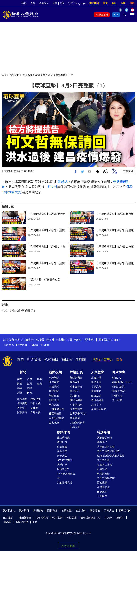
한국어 (44, 344)
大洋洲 (50, 339)
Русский (21, 344)
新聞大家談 (76, 377)
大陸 (19, 392)
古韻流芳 (96, 386)
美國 (19, 383)
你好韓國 (62, 446)
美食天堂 (62, 451)
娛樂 (39, 379)
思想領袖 (75, 395)
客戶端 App (124, 510)
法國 (69, 339)
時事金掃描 (76, 386)
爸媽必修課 (97, 400)
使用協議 (67, 510)
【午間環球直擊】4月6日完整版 (47, 263)
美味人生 (62, 455)
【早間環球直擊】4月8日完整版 (115, 230)
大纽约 (19, 339)
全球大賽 (35, 412)
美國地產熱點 (98, 409)
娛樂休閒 (63, 432)
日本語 (33, 344)
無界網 (7, 522)
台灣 (29, 383)
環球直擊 (40, 74)
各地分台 (44, 3)
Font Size (105, 171)
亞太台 (89, 339)
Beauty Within (64, 460)
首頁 (4, 74)
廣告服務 (95, 510)
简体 (61, 3)
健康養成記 (118, 391)
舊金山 (78, 339)
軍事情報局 (76, 404)
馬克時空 (75, 418)
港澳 (29, 379)
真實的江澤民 (104, 464)
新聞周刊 (54, 400)
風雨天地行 (103, 473)
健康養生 (118, 372)
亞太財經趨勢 (56, 418)
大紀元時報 (41, 517)
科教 (29, 392)
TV (116, 14)
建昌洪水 (64, 181)
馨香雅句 (96, 391)
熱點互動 (75, 382)
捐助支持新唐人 (103, 359)
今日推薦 (35, 403)
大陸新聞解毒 (77, 422)
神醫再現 (117, 395)
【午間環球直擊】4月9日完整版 (47, 213)
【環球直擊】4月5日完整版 (44, 279)
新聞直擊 (54, 395)
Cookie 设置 (68, 545)
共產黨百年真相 (106, 446)
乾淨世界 (57, 517)
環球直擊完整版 (57, 74)
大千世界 (62, 464)
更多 (34, 522)
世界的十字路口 (78, 413)
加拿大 (29, 339)
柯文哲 (52, 187)
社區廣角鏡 (55, 413)
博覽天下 (22, 407)
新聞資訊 (34, 359)
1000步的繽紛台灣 (66, 475)
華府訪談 (54, 404)
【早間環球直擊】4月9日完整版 (115, 213)
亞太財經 (54, 422)
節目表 (66, 359)
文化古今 (96, 404)
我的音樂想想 (64, 482)
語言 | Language (76, 3)
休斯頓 (60, 339)
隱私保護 (52, 510)
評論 (19, 388)
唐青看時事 (76, 409)
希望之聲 (72, 517)
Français (8, 344)
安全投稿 (81, 510)
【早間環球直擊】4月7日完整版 (115, 246)
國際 (19, 379)
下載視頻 (128, 171)
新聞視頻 (55, 372)
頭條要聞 (22, 398)
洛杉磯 (39, 339)
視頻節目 (15, 74)
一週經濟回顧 (56, 409)
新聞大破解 (76, 400)
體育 (39, 383)
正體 (55, 3)
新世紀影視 (22, 522)
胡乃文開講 (118, 386)
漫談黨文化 (103, 487)
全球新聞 (54, 377)
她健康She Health (122, 382)
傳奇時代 (102, 442)
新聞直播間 (102, 14)
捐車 (123, 3)
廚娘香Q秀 (63, 469)
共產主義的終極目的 (108, 451)
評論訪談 (76, 372)
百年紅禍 (102, 469)
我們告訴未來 (104, 437)
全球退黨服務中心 (91, 517)
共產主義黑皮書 (106, 478)
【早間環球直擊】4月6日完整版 (115, 263)
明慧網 (108, 517)
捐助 (114, 3)
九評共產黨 (103, 460)
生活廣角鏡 (63, 437)
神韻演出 (22, 412)
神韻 (23, 3)
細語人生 (75, 427)
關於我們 (24, 510)
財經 (29, 388)
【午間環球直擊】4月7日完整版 (47, 246)
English (115, 339)
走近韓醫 (117, 400)
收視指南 (38, 510)
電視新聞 (27, 74)
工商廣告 (102, 496)
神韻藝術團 (25, 517)
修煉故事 (102, 491)
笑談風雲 (96, 382)
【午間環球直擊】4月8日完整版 (47, 230)
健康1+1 (116, 377)
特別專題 (103, 432)
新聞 (23, 372)
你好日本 (62, 442)
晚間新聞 (54, 391)
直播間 (80, 359)
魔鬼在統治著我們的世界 (111, 455)
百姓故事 (102, 482)
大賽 (32, 3)
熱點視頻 (35, 398)
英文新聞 (94, 3)
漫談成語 (96, 395)
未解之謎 (96, 377)
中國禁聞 (54, 386)
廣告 (105, 3)
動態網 (120, 517)
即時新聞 (22, 403)
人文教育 (97, 372)
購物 (132, 3)
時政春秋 (75, 391)
